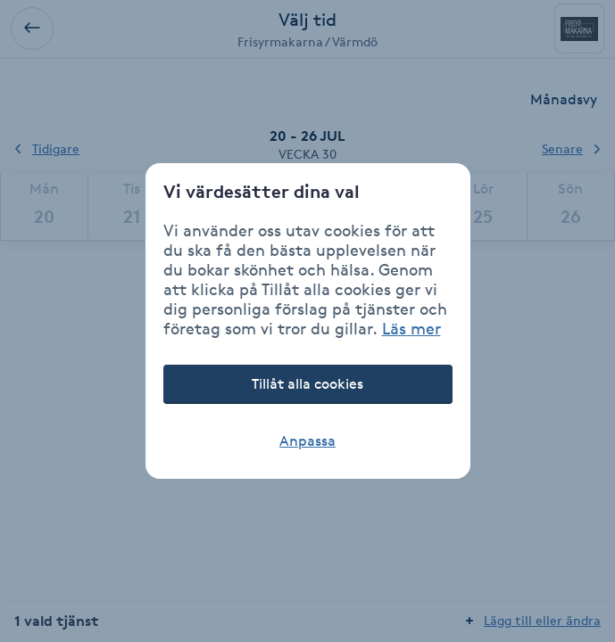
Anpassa (307, 440)
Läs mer (411, 328)
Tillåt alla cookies (307, 383)
